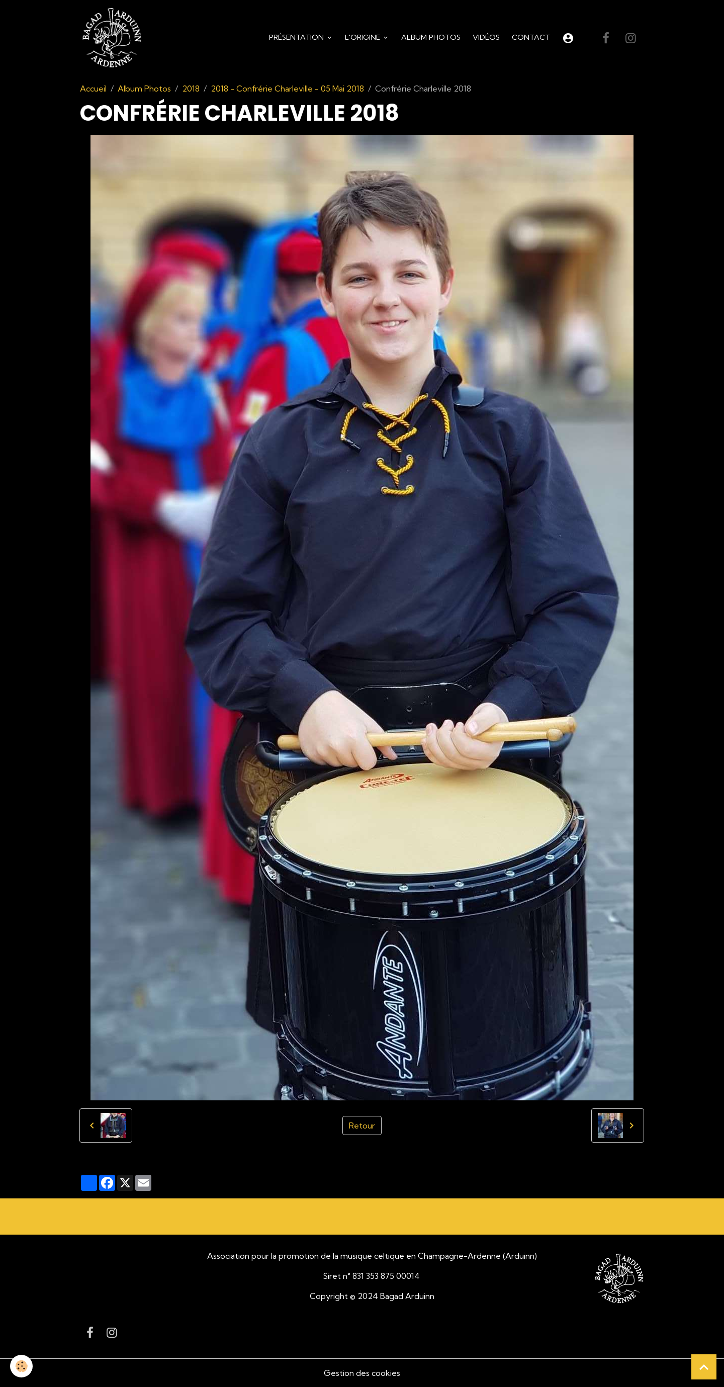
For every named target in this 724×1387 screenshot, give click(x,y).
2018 (191, 88)
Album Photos (431, 37)
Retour (362, 1125)
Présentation (297, 37)
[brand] (113, 38)
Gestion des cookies (362, 1373)
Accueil (93, 88)
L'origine (363, 37)
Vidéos (486, 37)
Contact (531, 37)
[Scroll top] (703, 1366)
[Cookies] (21, 1366)
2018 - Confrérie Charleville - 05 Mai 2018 (287, 88)
